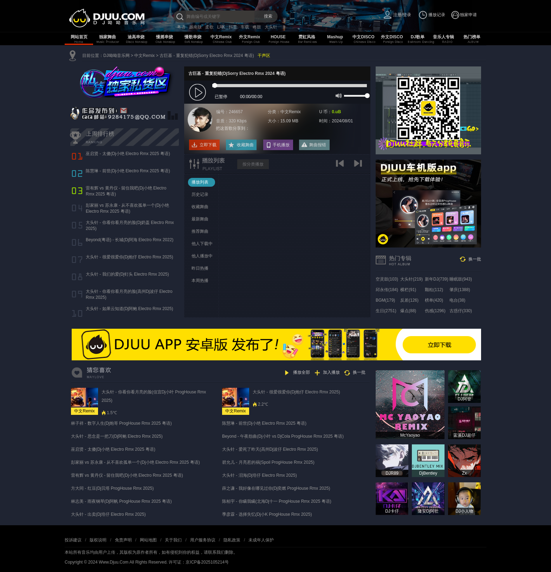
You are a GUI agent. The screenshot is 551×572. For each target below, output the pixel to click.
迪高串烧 (136, 36)
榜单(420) (434, 300)
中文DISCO (363, 36)
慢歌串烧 (192, 36)
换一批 (474, 259)
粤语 (181, 27)
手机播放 (281, 144)
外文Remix (249, 36)
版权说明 (98, 540)
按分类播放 (253, 164)
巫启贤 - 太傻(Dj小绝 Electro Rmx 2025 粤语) (128, 153)
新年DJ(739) (436, 279)
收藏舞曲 (245, 144)
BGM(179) (385, 300)
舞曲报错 (317, 144)
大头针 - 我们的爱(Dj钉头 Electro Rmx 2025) (127, 274)
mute (337, 95)
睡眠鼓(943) (460, 279)
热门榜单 (472, 36)
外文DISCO (392, 36)
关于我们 (173, 540)
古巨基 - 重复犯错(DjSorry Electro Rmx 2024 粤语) (207, 55)
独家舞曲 (107, 36)
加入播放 (331, 372)
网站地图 (148, 540)
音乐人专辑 (443, 36)
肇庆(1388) (459, 289)
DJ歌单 (417, 36)
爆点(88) (408, 310)
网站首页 (79, 36)
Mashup (335, 36)
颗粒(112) (434, 289)
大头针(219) (411, 279)
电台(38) (457, 300)
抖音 (233, 27)
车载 (245, 27)
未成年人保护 (261, 540)
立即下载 (208, 144)
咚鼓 (257, 27)
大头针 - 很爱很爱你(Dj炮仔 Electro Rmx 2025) (129, 257)
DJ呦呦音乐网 (116, 55)
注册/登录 (402, 14)
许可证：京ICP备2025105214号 (199, 562)
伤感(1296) (435, 310)
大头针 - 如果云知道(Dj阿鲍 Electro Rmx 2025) (129, 308)
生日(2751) (386, 310)
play (198, 92)
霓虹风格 (306, 36)
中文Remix (221, 36)
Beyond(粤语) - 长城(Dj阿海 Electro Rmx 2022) (129, 239)
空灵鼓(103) (387, 279)
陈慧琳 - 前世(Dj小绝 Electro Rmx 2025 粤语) (128, 170)
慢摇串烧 (164, 36)
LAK (221, 27)
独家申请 (468, 14)
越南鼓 (195, 27)
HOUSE (278, 36)
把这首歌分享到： (232, 128)
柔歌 (209, 27)
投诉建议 (73, 540)
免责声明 (123, 540)
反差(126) (409, 300)
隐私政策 (231, 540)
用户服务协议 (202, 540)
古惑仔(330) (460, 310)
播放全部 (301, 372)
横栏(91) (408, 289)
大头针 (271, 27)
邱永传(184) (387, 289)
